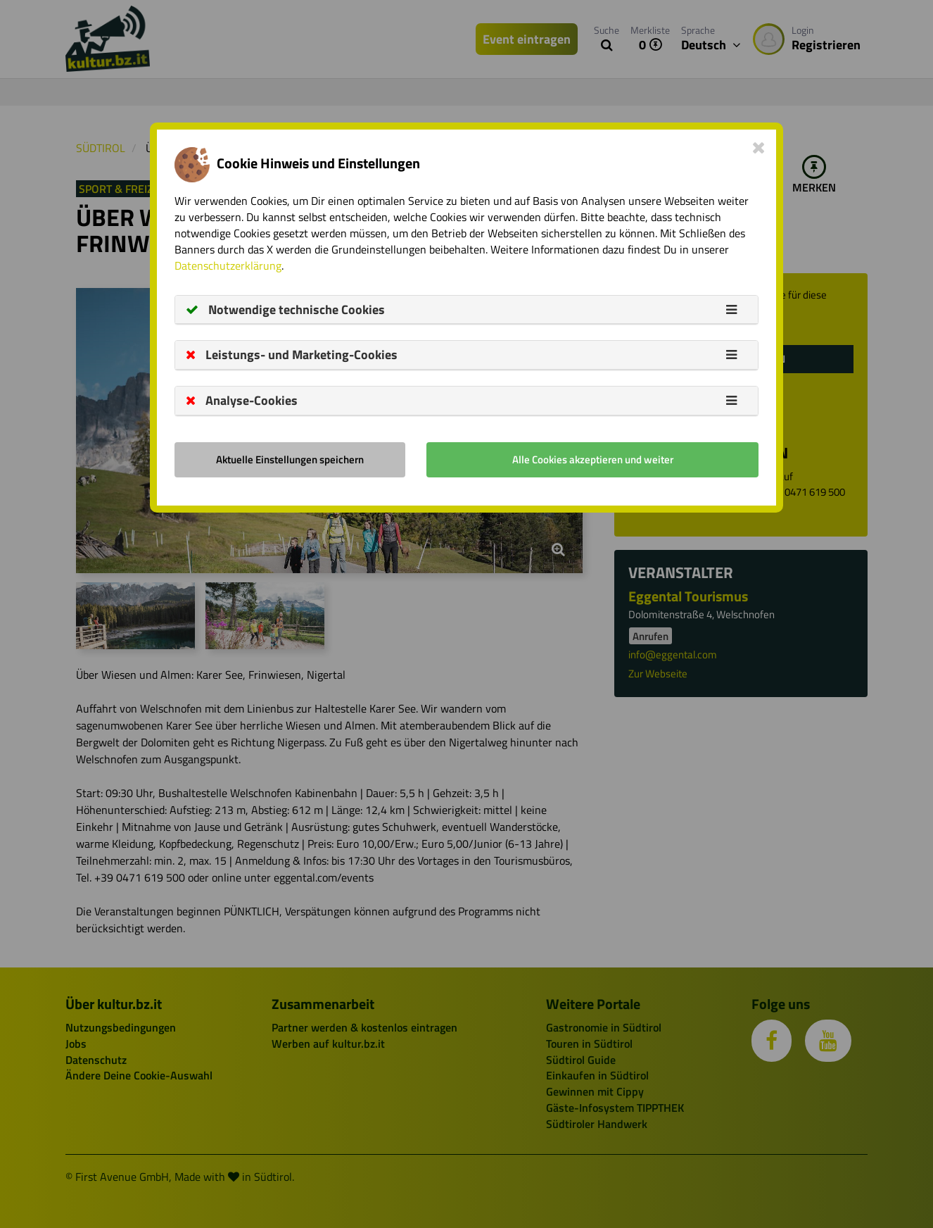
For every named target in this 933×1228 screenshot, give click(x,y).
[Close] (759, 147)
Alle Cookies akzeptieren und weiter (592, 459)
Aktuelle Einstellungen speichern (290, 459)
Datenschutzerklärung (227, 265)
